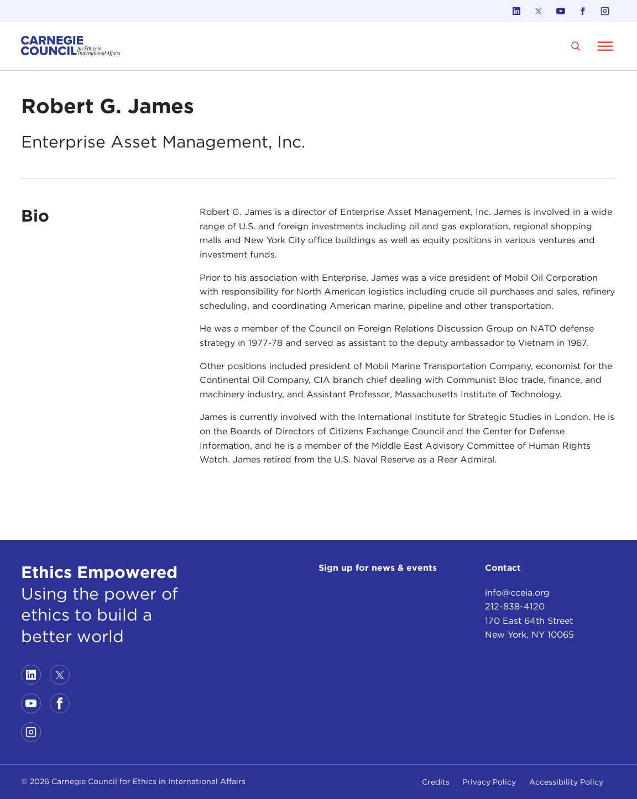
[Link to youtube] (561, 11)
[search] (576, 46)
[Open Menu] (605, 46)
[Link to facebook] (583, 11)
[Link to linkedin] (516, 11)
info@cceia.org (517, 592)
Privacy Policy (489, 781)
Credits (436, 781)
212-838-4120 (515, 606)
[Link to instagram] (605, 11)
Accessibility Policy (566, 781)
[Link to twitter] (539, 11)
